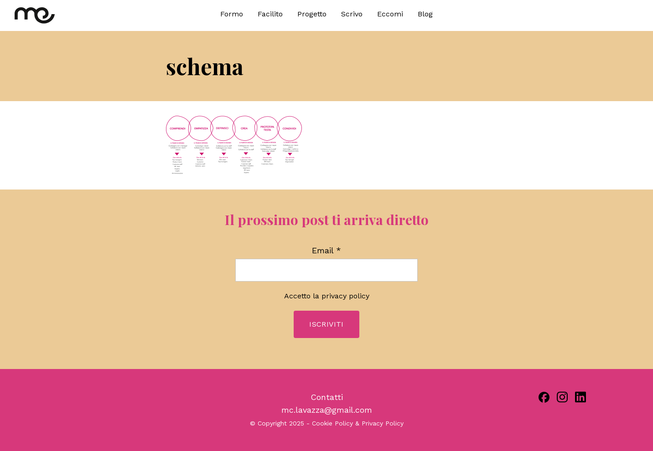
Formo (231, 14)
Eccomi (390, 14)
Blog (425, 14)
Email (326, 250)
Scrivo (352, 14)
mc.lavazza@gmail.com (326, 410)
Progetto (311, 14)
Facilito (270, 14)
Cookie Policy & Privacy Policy (358, 423)
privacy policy (345, 296)
